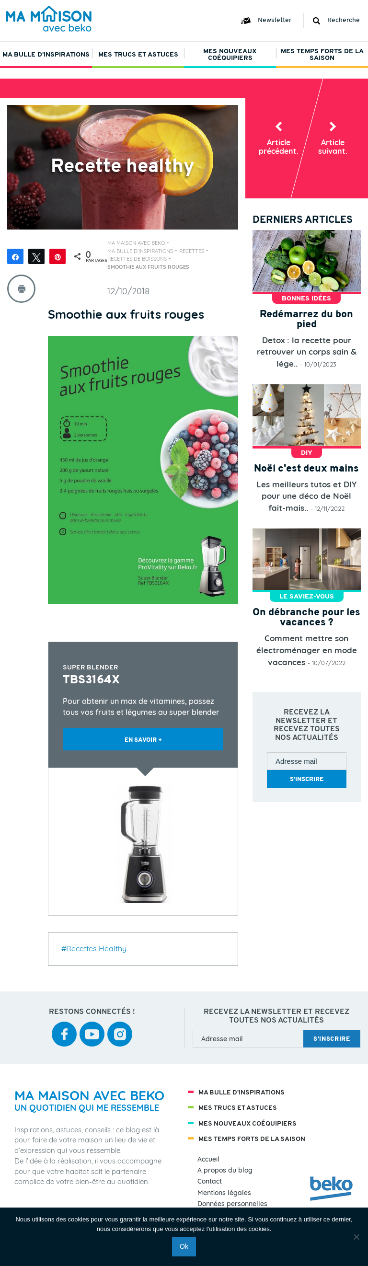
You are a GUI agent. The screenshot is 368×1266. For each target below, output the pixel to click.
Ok (184, 1246)
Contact (209, 1181)
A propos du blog (225, 1170)
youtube (92, 1028)
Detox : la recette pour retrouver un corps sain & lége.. (306, 351)
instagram (119, 1028)
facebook (64, 1028)
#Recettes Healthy (93, 948)
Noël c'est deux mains (306, 469)
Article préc (279, 147)
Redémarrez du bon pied (306, 320)
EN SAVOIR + (143, 740)
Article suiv (332, 147)
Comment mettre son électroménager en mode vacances (306, 650)
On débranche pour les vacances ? (306, 618)
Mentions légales (224, 1193)
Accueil (208, 1159)
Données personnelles (232, 1204)
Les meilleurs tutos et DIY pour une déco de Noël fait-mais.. (306, 496)
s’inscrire (306, 779)
